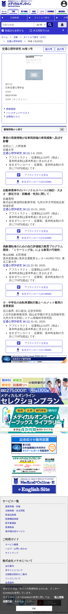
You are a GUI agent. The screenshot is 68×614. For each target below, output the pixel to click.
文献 (15, 37)
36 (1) (26, 153)
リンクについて (12, 578)
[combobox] (17, 24)
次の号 (60, 49)
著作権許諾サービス (15, 531)
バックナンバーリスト (18, 113)
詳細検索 (14, 17)
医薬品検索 (10, 515)
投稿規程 (11, 109)
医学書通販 (10, 523)
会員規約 (9, 582)
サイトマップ (11, 553)
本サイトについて (14, 570)
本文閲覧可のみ (41, 30)
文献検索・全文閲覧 (15, 510)
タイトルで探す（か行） (35, 37)
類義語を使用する (14, 30)
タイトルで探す (42, 17)
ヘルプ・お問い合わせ (16, 548)
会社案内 (9, 566)
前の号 (48, 49)
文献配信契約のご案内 (16, 574)
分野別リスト (13, 116)
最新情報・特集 (12, 506)
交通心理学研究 (14, 41)
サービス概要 (11, 544)
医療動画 (9, 527)
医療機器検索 (11, 519)
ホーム (4, 37)
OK (34, 608)
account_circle (64, 4)
